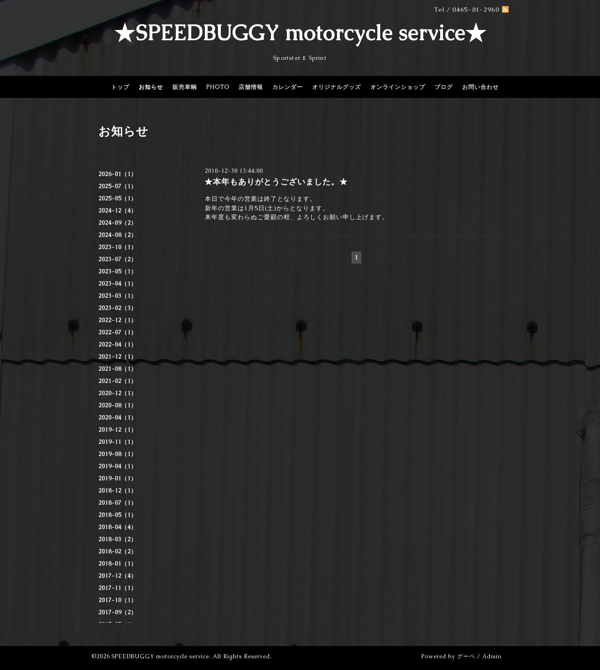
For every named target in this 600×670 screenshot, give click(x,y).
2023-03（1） (117, 296)
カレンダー (287, 87)
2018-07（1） (117, 503)
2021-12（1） (117, 357)
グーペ (466, 656)
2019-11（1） (117, 442)
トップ (120, 87)
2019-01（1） (117, 478)
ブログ (444, 87)
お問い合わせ (480, 87)
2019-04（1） (117, 466)
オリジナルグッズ (336, 87)
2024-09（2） (117, 223)
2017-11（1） (117, 588)
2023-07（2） (117, 259)
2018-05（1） (117, 515)
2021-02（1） (117, 381)
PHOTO (217, 87)
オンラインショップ (397, 87)
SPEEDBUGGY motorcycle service (160, 656)
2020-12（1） (117, 393)
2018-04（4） (117, 527)
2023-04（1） (117, 283)
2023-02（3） (117, 308)
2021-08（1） (117, 369)
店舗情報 (251, 87)
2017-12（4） (117, 576)
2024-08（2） (117, 235)
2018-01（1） (117, 563)
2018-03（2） (117, 539)
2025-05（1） (117, 198)
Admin (492, 656)
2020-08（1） (117, 405)
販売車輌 (184, 87)
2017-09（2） (117, 612)
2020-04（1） (117, 417)
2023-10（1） (117, 247)
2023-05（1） (117, 271)
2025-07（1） (117, 186)
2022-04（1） (117, 344)
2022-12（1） (117, 320)
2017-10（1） (117, 600)
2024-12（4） (117, 210)
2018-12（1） (117, 490)
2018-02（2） (117, 551)
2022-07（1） (117, 332)
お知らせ (151, 87)
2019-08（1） (117, 454)
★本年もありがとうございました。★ (276, 182)
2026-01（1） (117, 174)
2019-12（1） (117, 430)
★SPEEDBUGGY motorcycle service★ (300, 32)
